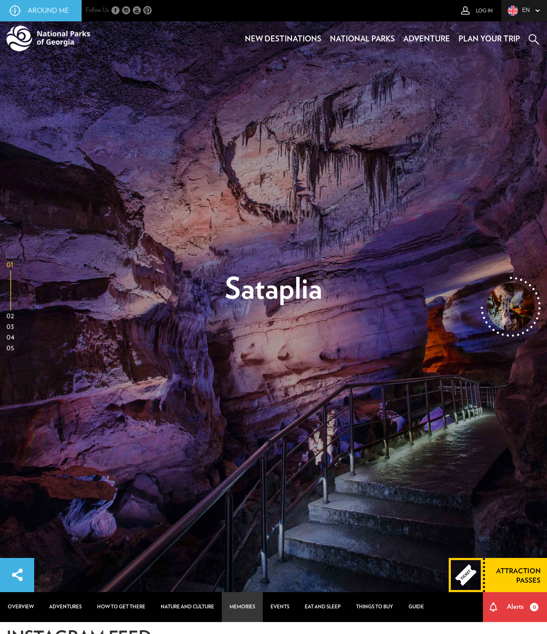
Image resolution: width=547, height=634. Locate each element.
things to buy (374, 607)
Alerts (523, 607)
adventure (426, 39)
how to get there (121, 607)
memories (242, 607)
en (519, 11)
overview (21, 607)
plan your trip (489, 39)
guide (416, 607)
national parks (362, 39)
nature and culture (187, 607)
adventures (65, 607)
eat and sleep (323, 607)
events (280, 607)
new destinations (283, 39)
